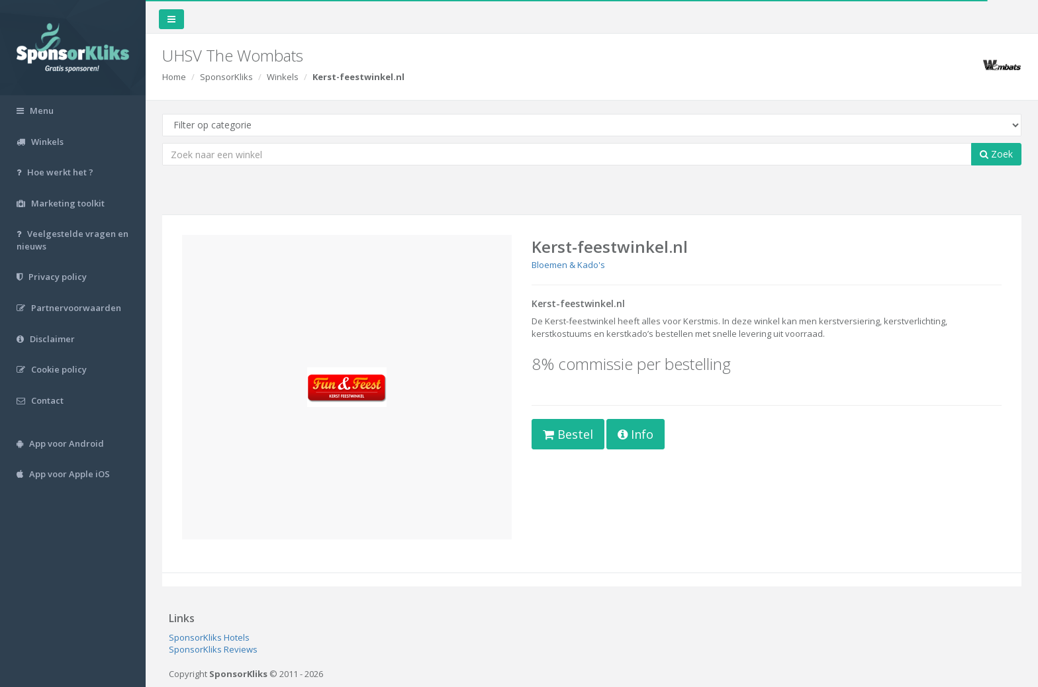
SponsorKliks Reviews (213, 649)
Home (174, 77)
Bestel (568, 434)
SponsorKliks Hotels (209, 637)
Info (635, 434)
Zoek (996, 154)
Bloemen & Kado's (568, 265)
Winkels (283, 77)
